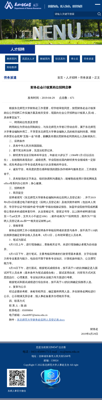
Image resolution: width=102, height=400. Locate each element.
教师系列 (12, 58)
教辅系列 (45, 58)
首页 (60, 77)
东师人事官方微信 (17, 391)
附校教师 (12, 67)
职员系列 (60, 58)
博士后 (74, 58)
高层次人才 (28, 58)
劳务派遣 (89, 58)
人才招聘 (71, 77)
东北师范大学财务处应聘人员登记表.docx (41, 319)
